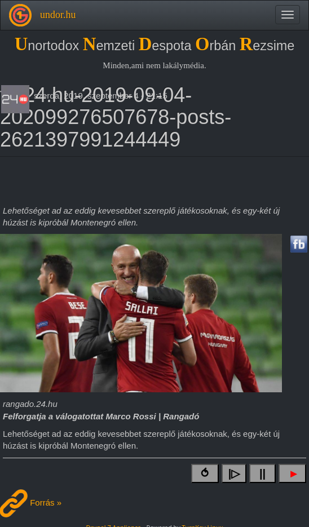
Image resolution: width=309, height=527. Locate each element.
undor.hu (58, 14)
